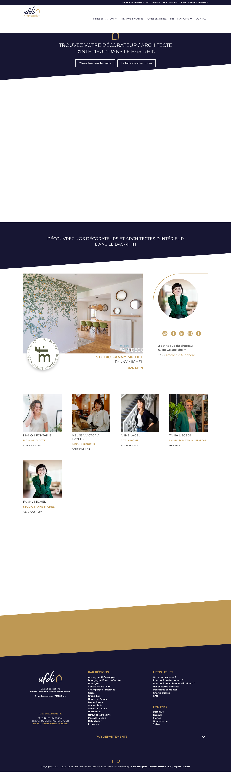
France (157, 718)
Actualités (153, 2)
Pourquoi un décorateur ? (168, 680)
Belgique (158, 711)
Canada (157, 715)
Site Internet (164, 333)
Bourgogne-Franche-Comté (104, 680)
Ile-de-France (95, 702)
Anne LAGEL (130, 435)
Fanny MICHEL (129, 362)
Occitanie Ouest (97, 708)
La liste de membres (137, 63)
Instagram (190, 333)
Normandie (94, 711)
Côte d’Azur (95, 721)
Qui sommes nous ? (164, 677)
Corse (91, 693)
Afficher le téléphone (181, 355)
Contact (202, 19)
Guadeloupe (160, 721)
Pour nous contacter (165, 690)
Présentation (103, 19)
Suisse (156, 724)
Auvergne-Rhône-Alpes (101, 677)
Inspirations (179, 19)
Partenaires (171, 2)
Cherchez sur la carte (94, 63)
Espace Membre (182, 767)
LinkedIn (181, 333)
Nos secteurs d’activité (166, 686)
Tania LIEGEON (180, 435)
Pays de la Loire (97, 718)
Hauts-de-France (98, 699)
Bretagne (93, 683)
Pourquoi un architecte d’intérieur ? (174, 683)
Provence (93, 724)
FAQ (183, 2)
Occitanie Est (95, 705)
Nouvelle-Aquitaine (99, 714)
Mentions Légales (138, 767)
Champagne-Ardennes (101, 690)
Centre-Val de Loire (99, 686)
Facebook (173, 333)
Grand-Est (94, 696)
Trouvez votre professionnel (143, 19)
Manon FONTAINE (37, 435)
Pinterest (198, 333)
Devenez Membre (133, 2)
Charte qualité (161, 693)
